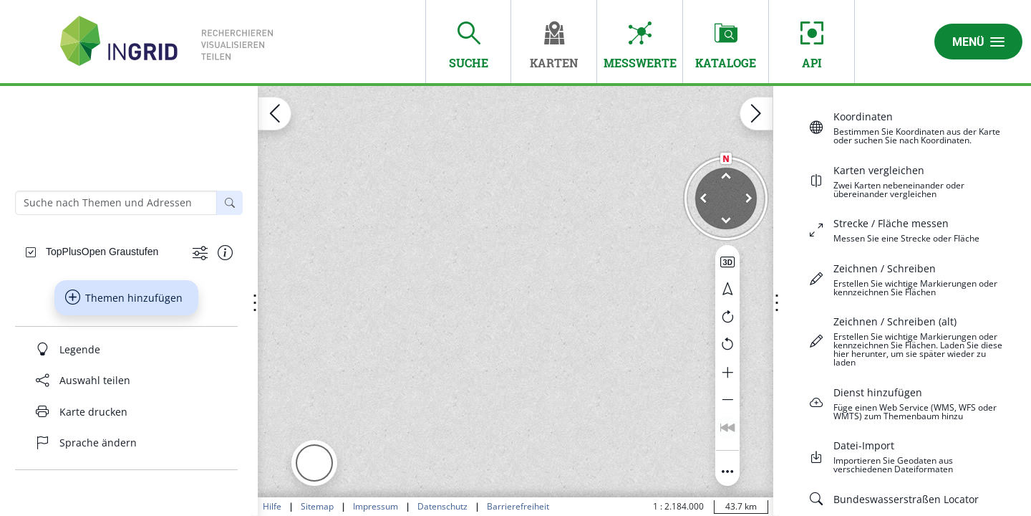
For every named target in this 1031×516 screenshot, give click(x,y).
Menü (978, 41)
